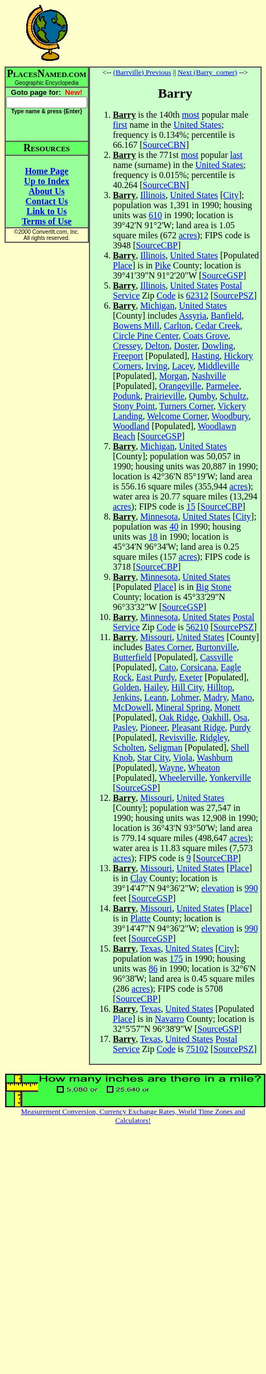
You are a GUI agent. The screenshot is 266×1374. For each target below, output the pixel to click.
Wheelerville (182, 777)
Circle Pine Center (146, 335)
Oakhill (215, 717)
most (191, 114)
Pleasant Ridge (198, 727)
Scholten (128, 747)
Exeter (191, 677)
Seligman (165, 747)
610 (155, 215)
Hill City (187, 687)
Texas (150, 948)
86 (153, 968)
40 (173, 526)
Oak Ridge (178, 717)
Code (165, 295)
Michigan (157, 305)
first (120, 124)
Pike (162, 265)
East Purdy (155, 677)
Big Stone (213, 587)
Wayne (171, 767)
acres (188, 235)
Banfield (226, 315)
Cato (167, 667)
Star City (153, 757)
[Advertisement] (175, 33)
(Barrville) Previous (142, 72)
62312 (197, 295)
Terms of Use (47, 221)
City (231, 195)
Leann (155, 697)
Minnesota (159, 516)
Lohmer (185, 697)
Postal (231, 285)
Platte (140, 918)
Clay (138, 878)
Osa (241, 717)
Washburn (214, 757)
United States (197, 124)
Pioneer (153, 727)
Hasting (206, 356)
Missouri (156, 637)
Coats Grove (205, 335)
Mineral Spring (182, 707)
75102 (197, 1049)
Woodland (131, 426)
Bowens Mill (136, 325)
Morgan (173, 376)
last (236, 155)
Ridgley (214, 737)
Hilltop (219, 687)
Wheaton (204, 767)
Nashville (209, 376)
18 (153, 536)
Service (126, 295)
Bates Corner (168, 647)
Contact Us (47, 201)
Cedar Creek (217, 325)
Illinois (152, 195)
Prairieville (164, 396)
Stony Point (134, 406)
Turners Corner (186, 406)
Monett (227, 707)
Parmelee (222, 386)
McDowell (132, 707)
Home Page (47, 171)
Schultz (233, 396)
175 (176, 958)
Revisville (177, 737)
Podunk (126, 396)
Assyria (192, 315)
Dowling (217, 345)
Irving (157, 366)
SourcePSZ (233, 295)
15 (191, 506)
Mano (241, 697)
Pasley (124, 727)
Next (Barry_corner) (207, 72)
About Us (46, 191)
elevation (217, 888)
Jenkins (126, 697)
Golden (126, 687)
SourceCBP (157, 245)
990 (251, 888)
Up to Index (46, 181)
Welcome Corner (177, 416)
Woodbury (230, 416)
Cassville (216, 657)
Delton (157, 345)
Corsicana (198, 667)
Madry (215, 697)
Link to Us (46, 211)
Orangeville (180, 386)
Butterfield (132, 657)
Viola (183, 757)
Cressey (127, 345)
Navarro (169, 1019)
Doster (185, 345)
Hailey (155, 687)
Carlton (177, 325)
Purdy (240, 727)
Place (122, 265)
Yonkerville (230, 777)
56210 (197, 627)
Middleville (219, 366)
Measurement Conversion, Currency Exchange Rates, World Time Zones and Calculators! (133, 1116)
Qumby (202, 396)
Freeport (128, 356)
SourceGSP (222, 275)
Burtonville (216, 647)
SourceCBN (164, 145)
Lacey (182, 366)
